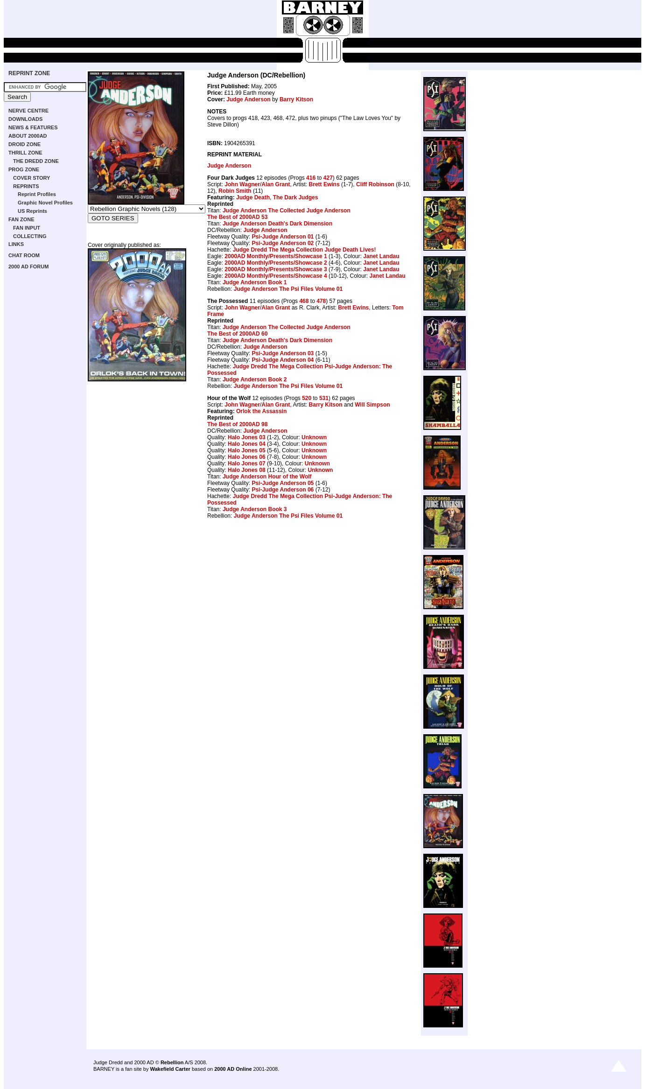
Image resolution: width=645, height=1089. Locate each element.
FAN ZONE (21, 219)
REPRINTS (26, 186)
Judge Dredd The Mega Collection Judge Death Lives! (304, 249)
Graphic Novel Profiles (45, 202)
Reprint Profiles (37, 194)
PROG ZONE (23, 169)
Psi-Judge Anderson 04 (283, 360)
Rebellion (172, 1062)
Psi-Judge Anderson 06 (283, 489)
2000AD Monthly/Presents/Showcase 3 (275, 269)
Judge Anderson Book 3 (255, 509)
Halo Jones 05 (247, 450)
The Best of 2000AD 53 (237, 217)
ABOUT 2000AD (27, 136)
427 (328, 178)
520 (306, 398)
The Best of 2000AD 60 (237, 333)
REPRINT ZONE (29, 73)
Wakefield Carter (170, 1069)
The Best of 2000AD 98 (237, 424)
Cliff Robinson (375, 184)
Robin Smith (235, 191)
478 (321, 301)
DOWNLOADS (25, 119)
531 (324, 398)
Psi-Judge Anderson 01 (283, 236)
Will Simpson (372, 404)
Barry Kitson (296, 99)
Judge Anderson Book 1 (255, 282)
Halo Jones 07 (247, 463)
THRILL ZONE (25, 152)
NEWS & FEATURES (33, 127)
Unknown (314, 437)
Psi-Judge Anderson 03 (283, 353)
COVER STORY (31, 178)
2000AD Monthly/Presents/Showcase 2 (275, 263)
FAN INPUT (26, 228)
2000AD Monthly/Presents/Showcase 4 (275, 276)
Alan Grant (275, 184)
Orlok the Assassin (261, 411)
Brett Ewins (324, 184)
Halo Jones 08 (247, 470)
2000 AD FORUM (28, 266)
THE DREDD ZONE (36, 161)
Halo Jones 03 (247, 437)
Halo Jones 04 (247, 444)
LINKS (16, 244)
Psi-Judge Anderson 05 (283, 483)
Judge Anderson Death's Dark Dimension (277, 223)
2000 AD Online (233, 1069)
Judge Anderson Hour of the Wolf (267, 476)
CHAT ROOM (24, 255)
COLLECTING (30, 236)
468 (303, 301)
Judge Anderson (248, 99)
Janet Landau (381, 256)
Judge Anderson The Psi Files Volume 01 (288, 289)
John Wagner (242, 184)
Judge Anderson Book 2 (255, 379)
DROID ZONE (24, 144)
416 (310, 178)
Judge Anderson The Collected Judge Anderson (287, 210)
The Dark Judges (295, 197)
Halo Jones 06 (247, 457)
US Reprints (32, 211)
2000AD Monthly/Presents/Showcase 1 (275, 256)
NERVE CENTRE (28, 110)
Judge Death (253, 197)
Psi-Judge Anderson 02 (283, 243)
